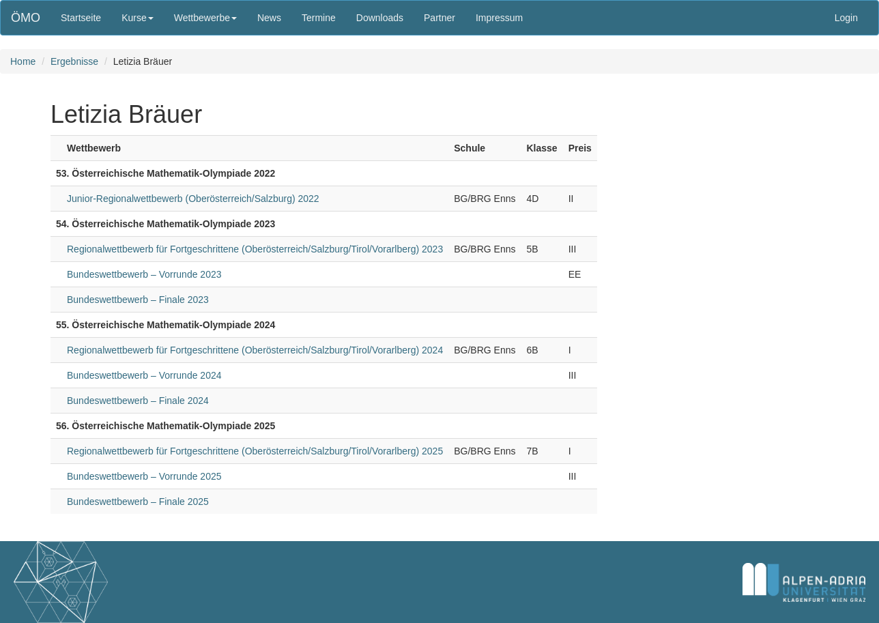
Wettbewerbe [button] (205, 17)
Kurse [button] (137, 17)
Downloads (379, 17)
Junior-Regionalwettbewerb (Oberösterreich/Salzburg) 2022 (193, 198)
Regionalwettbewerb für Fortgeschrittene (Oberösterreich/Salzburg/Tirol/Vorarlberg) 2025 (255, 451)
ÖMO (25, 18)
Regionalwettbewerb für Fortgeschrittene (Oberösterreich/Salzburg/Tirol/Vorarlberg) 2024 (255, 350)
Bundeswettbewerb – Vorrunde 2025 (144, 476)
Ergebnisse (74, 61)
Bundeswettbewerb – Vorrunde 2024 (144, 375)
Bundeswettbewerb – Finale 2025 (138, 501)
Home (22, 61)
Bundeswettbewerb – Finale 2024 (138, 400)
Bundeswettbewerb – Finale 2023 (138, 299)
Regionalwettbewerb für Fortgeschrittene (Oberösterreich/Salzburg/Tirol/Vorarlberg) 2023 (255, 249)
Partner (439, 17)
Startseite (81, 17)
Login (846, 17)
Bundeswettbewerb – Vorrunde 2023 (144, 274)
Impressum (499, 17)
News (269, 17)
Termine (319, 17)
